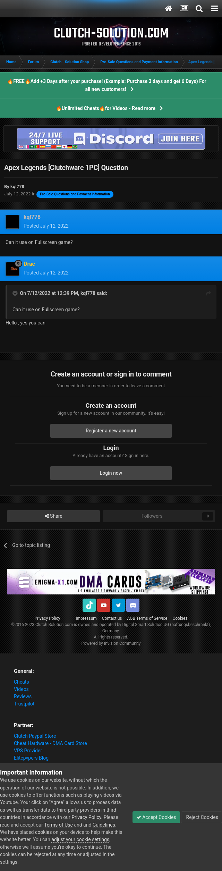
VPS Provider (28, 750)
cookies (43, 832)
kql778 (87, 293)
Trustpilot (24, 704)
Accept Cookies (156, 817)
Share (53, 516)
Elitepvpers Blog (31, 758)
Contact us (112, 618)
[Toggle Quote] (15, 293)
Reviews (23, 696)
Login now (111, 473)
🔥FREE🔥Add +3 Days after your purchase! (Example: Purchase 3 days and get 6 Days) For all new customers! (106, 85)
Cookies (179, 618)
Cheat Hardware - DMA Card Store (50, 743)
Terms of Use (58, 825)
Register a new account (111, 430)
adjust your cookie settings (80, 839)
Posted (46, 226)
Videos (21, 689)
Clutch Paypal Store (35, 736)
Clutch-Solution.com (54, 624)
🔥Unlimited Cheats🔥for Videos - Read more (105, 108)
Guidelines (104, 825)
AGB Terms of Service (147, 618)
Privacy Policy (47, 618)
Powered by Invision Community (111, 643)
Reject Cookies (201, 817)
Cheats (21, 682)
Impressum (86, 618)
